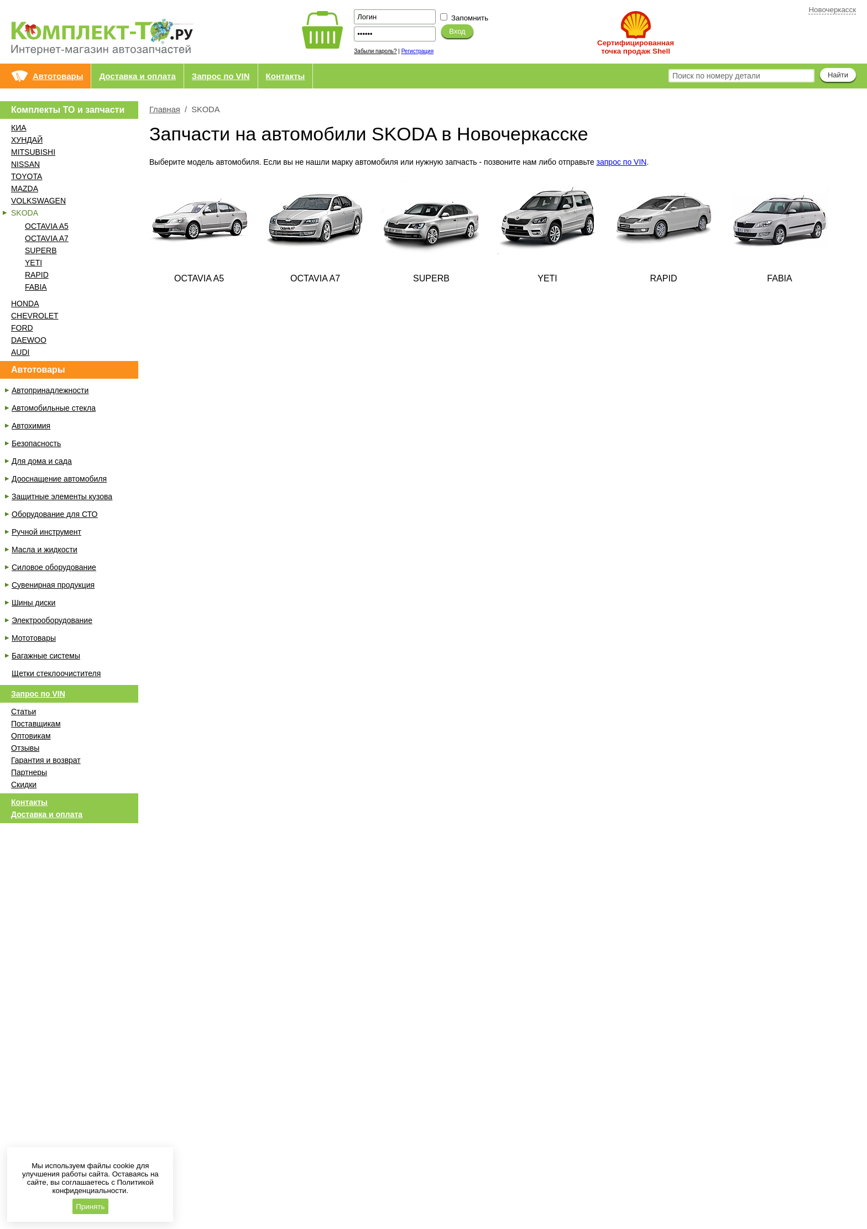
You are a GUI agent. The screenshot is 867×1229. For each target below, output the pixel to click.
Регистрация (417, 51)
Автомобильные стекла (54, 408)
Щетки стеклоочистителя (56, 673)
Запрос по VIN (221, 76)
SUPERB (41, 250)
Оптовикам (31, 735)
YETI (33, 262)
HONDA (25, 303)
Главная (164, 109)
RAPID (37, 274)
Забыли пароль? (375, 51)
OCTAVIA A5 (47, 226)
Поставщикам (36, 723)
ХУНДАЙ (27, 139)
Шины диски (33, 602)
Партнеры (29, 772)
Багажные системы (46, 655)
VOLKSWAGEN (38, 200)
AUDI (20, 352)
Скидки (23, 784)
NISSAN (25, 164)
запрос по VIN (622, 162)
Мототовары (34, 638)
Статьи (23, 711)
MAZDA (24, 188)
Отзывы (25, 748)
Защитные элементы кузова (62, 496)
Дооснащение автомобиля (59, 478)
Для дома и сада (42, 461)
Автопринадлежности (50, 390)
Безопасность (36, 443)
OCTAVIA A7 (47, 238)
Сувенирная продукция (53, 584)
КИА (19, 127)
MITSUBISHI (33, 152)
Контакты (285, 76)
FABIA (36, 287)
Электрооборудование (52, 620)
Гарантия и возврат (46, 760)
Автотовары (58, 76)
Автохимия (31, 425)
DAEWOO (28, 340)
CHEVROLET (35, 315)
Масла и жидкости (44, 549)
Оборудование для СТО (54, 514)
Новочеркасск (832, 10)
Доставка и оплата (137, 76)
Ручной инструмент (46, 531)
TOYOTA (26, 176)
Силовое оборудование (54, 567)
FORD (22, 327)
